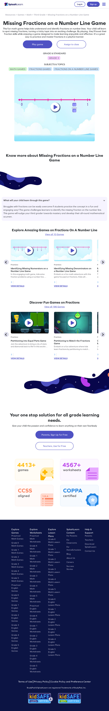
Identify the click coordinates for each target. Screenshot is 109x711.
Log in (79, 4)
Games (21, 14)
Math (29, 14)
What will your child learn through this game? (54, 200)
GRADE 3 (54, 58)
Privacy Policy (41, 681)
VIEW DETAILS (17, 286)
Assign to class (71, 44)
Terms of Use (25, 681)
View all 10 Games (54, 234)
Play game (37, 44)
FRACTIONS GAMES (40, 69)
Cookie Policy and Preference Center (71, 681)
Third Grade (39, 14)
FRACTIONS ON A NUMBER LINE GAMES (76, 69)
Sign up (93, 4)
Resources (10, 14)
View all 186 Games (54, 306)
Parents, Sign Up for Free (54, 434)
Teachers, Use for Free (54, 446)
